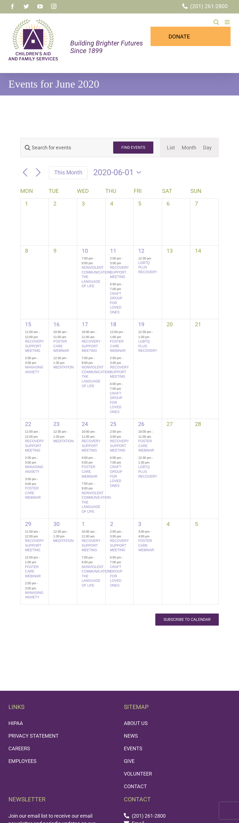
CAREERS (19, 748)
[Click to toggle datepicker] (119, 172)
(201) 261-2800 (209, 6)
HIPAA (15, 723)
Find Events (133, 147)
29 (28, 524)
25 (113, 424)
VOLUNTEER (138, 774)
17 (85, 324)
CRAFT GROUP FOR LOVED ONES (116, 303)
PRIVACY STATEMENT (33, 736)
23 (56, 424)
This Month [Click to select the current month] (68, 172)
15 (28, 324)
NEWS (131, 736)
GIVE (129, 761)
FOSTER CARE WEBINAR (61, 346)
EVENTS (133, 748)
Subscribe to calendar (187, 619)
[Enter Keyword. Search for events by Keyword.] (63, 147)
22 (28, 424)
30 (56, 524)
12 (141, 250)
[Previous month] (25, 172)
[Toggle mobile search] (216, 22)
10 (85, 250)
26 (141, 424)
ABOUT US (136, 723)
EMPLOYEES (22, 761)
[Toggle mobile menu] (228, 22)
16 (56, 324)
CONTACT (135, 786)
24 (85, 424)
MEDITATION (63, 367)
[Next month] (38, 172)
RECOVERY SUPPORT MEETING (119, 272)
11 (113, 250)
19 (141, 324)
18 (113, 324)
